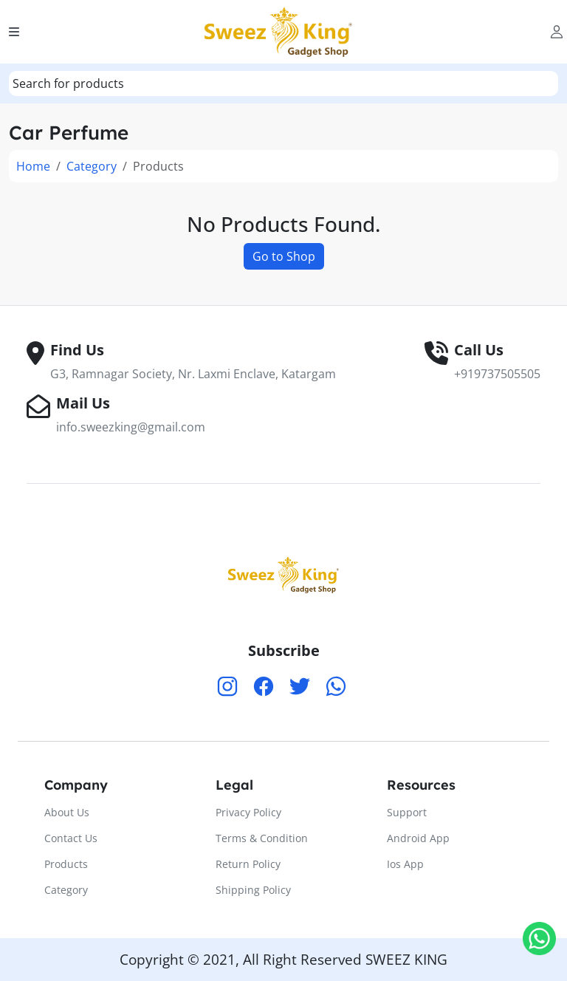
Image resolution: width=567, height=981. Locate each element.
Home (33, 166)
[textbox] (68, 83)
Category (91, 166)
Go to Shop (283, 256)
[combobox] (283, 83)
